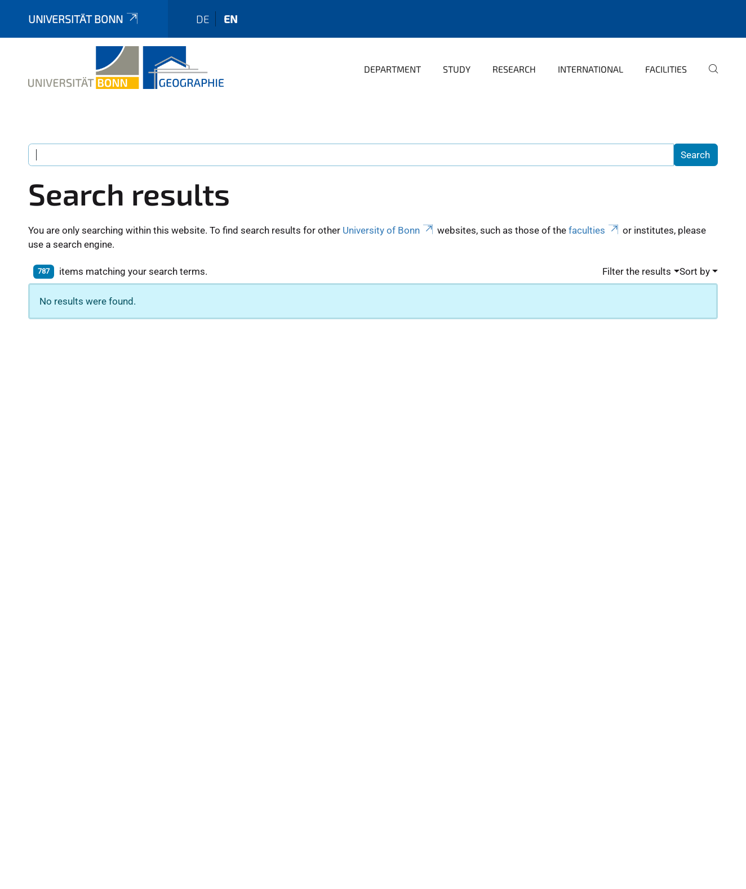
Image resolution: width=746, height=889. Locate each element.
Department (392, 69)
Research (514, 69)
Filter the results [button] (636, 271)
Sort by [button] (695, 271)
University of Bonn (389, 230)
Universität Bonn (84, 18)
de (203, 18)
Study (456, 69)
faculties (594, 230)
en (231, 18)
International (590, 69)
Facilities (666, 69)
